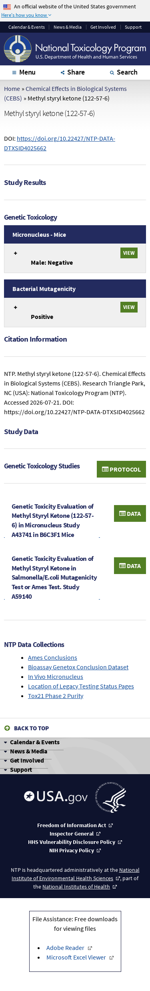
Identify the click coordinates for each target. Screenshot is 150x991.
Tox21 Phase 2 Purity (55, 696)
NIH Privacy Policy (71, 850)
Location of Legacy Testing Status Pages (81, 686)
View (129, 253)
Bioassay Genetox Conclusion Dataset (78, 667)
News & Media (68, 27)
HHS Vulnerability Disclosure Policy (71, 841)
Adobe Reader (66, 948)
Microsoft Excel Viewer (76, 957)
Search (127, 72)
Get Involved (103, 27)
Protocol (121, 469)
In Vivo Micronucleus (55, 676)
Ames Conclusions (52, 657)
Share (76, 72)
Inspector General (72, 833)
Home (12, 88)
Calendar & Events (35, 742)
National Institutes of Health (76, 886)
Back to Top (31, 728)
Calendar (26, 27)
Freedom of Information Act (71, 825)
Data (130, 513)
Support (133, 27)
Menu (27, 72)
